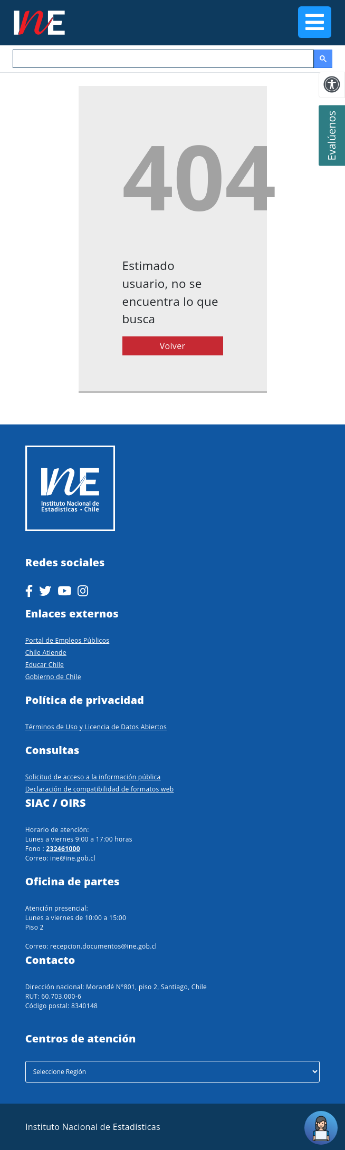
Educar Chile (44, 664)
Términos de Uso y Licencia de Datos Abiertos (96, 726)
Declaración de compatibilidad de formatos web (99, 789)
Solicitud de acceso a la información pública (93, 776)
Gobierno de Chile (53, 676)
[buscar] (162, 59)
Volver (173, 346)
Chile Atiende (45, 652)
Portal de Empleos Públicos (67, 640)
